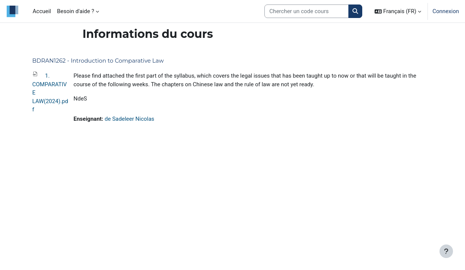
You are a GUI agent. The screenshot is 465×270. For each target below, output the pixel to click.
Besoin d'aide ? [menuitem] (75, 11)
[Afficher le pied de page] (446, 251)
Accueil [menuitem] (42, 11)
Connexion (445, 11)
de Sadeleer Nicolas (129, 119)
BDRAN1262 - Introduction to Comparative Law (98, 60)
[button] (398, 11)
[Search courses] (306, 11)
